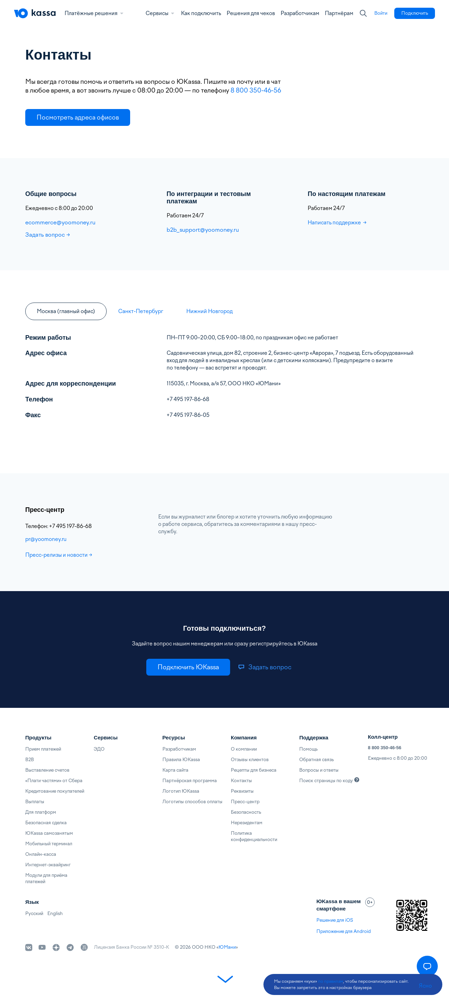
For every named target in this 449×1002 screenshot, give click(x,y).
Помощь (308, 749)
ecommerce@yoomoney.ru (60, 222)
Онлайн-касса (40, 854)
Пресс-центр (245, 801)
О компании (244, 749)
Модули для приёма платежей (46, 878)
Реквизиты (242, 791)
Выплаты (34, 801)
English (55, 913)
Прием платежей (43, 749)
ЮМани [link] (227, 947)
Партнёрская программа (189, 780)
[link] (380, 13)
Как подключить (201, 13)
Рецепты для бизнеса (253, 770)
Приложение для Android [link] (343, 931)
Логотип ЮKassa (180, 791)
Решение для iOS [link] (334, 920)
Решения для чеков (251, 13)
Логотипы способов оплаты (192, 801)
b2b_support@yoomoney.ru (203, 229)
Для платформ (40, 812)
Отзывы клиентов (250, 759)
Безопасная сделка (46, 822)
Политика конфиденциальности (254, 836)
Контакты (241, 780)
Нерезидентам (246, 822)
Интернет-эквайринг (48, 864)
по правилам (330, 981)
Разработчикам (300, 13)
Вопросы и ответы (319, 770)
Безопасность (246, 812)
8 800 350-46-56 (256, 90)
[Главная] (35, 13)
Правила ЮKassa (181, 759)
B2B (29, 759)
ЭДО (99, 749)
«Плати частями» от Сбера (53, 780)
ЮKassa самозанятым (49, 833)
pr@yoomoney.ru (46, 539)
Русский (34, 913)
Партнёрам (339, 13)
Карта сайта (175, 770)
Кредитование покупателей (54, 791)
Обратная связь (316, 759)
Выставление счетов (47, 770)
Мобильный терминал (48, 843)
